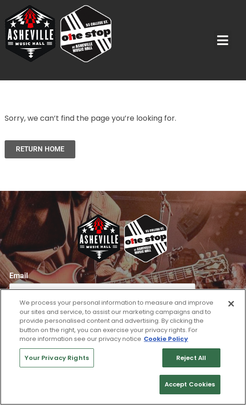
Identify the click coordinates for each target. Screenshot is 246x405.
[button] (223, 40)
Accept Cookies (190, 384)
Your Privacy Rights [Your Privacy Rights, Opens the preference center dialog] (56, 357)
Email (18, 276)
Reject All (191, 357)
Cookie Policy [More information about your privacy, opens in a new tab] (166, 338)
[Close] (231, 304)
